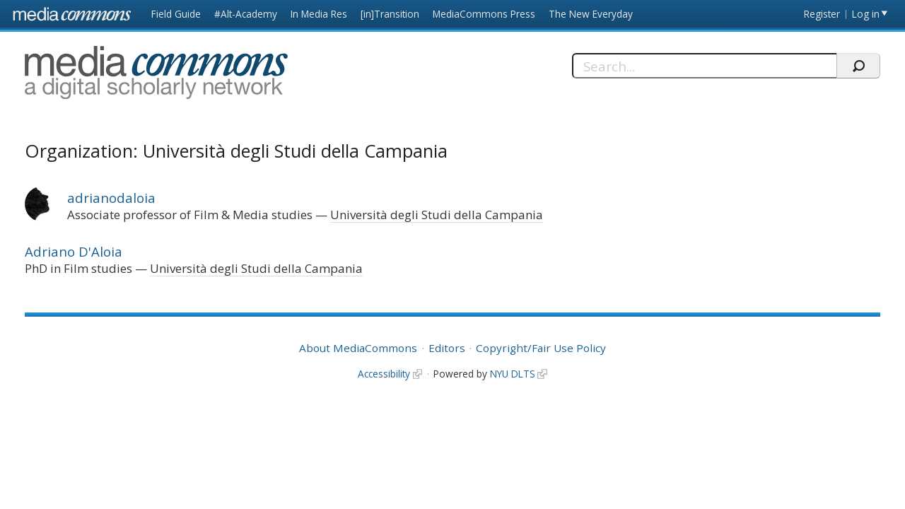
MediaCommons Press (484, 14)
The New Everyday (591, 14)
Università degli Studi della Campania (436, 214)
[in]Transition (390, 14)
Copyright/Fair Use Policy (541, 348)
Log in (866, 14)
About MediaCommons (358, 348)
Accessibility (384, 373)
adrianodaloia (111, 197)
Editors (446, 348)
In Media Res (319, 14)
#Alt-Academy (245, 14)
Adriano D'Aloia (73, 251)
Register (822, 14)
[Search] (704, 65)
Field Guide (176, 14)
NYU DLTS (512, 373)
